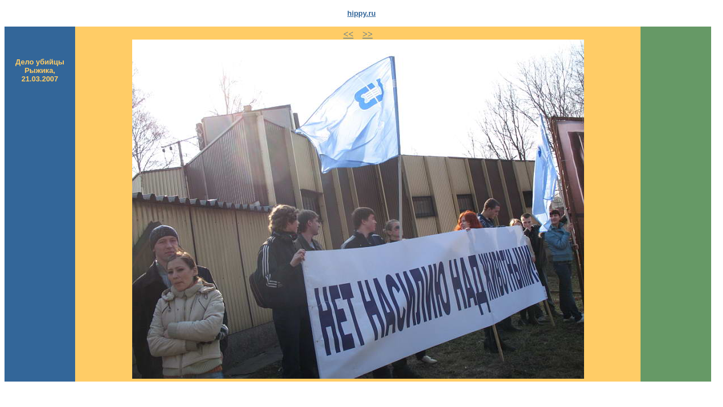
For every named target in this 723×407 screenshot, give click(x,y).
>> (368, 34)
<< (348, 34)
